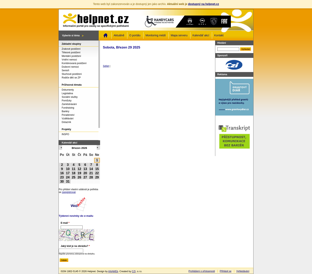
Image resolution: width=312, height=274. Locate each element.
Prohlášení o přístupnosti (201, 271)
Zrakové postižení (71, 48)
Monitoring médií (155, 35)
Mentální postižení (71, 56)
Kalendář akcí (200, 35)
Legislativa (67, 93)
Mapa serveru (179, 35)
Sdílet (106, 66)
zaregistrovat (69, 192)
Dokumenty (68, 89)
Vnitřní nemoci (69, 59)
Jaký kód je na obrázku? (75, 246)
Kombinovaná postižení (74, 63)
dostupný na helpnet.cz (203, 4)
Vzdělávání (67, 118)
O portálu (135, 35)
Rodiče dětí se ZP (71, 77)
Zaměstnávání (69, 104)
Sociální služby (70, 97)
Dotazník (66, 122)
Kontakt (218, 35)
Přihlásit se (225, 271)
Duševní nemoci (70, 66)
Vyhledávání (242, 271)
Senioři (65, 70)
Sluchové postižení (72, 74)
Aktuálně (119, 35)
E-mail (65, 223)
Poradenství (68, 115)
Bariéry (65, 111)
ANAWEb (113, 271)
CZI (134, 271)
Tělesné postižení (71, 52)
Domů (105, 35)
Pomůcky (66, 100)
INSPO (65, 134)
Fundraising (68, 107)
